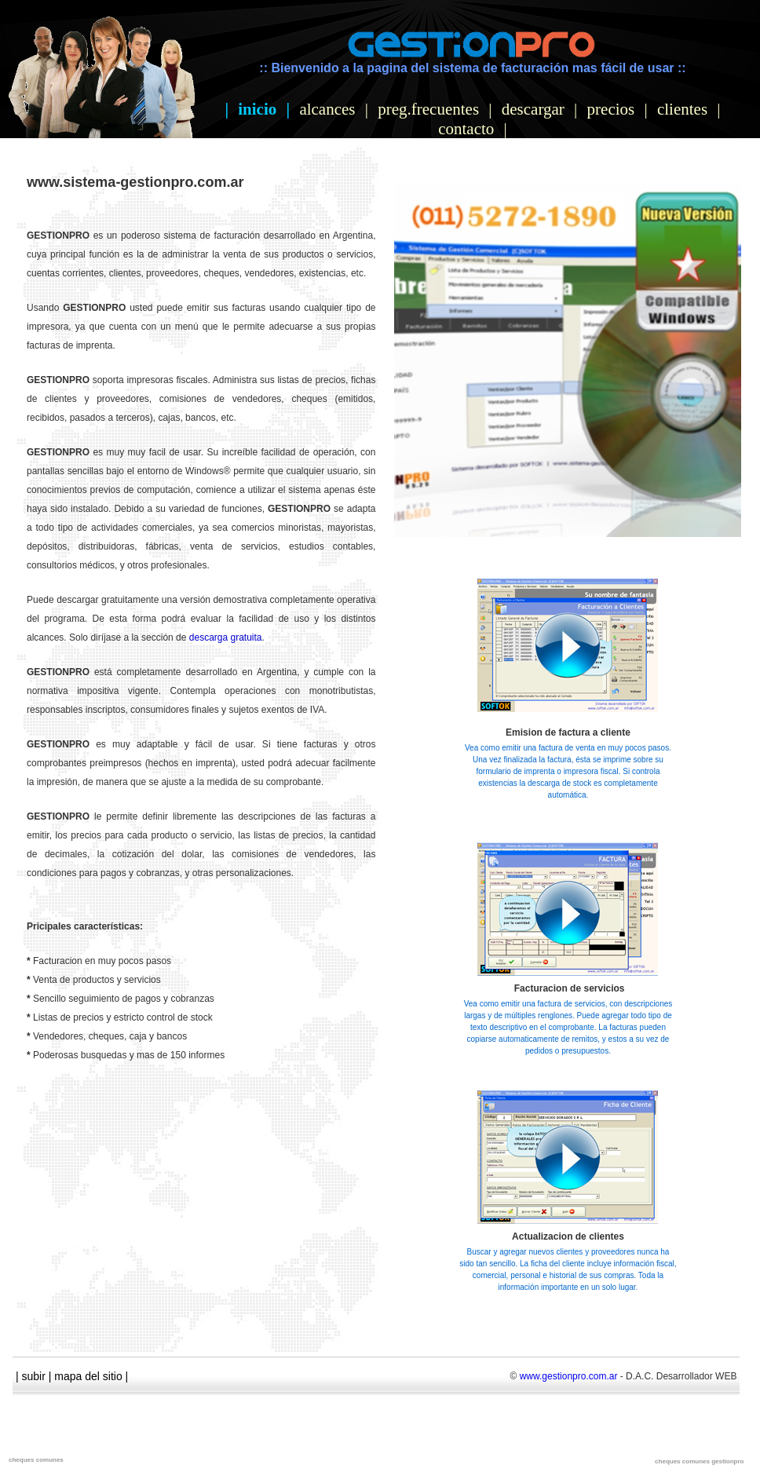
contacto (466, 128)
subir (34, 1376)
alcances (327, 109)
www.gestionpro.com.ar (569, 1376)
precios (611, 109)
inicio (257, 109)
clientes (682, 109)
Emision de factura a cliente (568, 732)
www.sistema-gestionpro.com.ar (135, 182)
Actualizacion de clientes (568, 1236)
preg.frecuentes (428, 109)
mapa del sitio (88, 1376)
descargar (533, 109)
